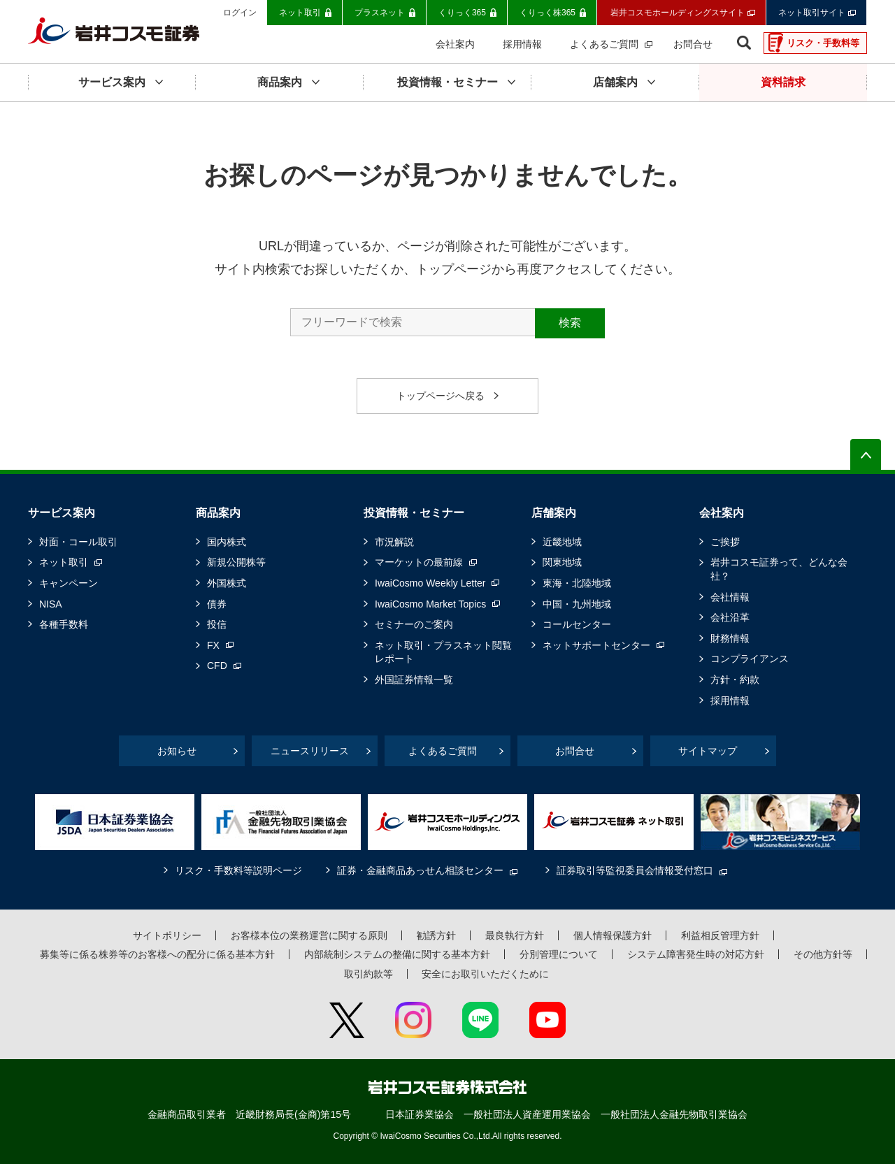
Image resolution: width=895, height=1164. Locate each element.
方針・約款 (734, 679)
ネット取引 (63, 562)
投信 (217, 624)
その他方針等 (823, 954)
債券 (217, 604)
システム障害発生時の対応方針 (695, 954)
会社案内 (721, 513)
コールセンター (577, 624)
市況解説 (394, 541)
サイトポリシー (167, 935)
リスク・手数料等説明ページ (238, 870)
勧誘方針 (436, 935)
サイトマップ (707, 750)
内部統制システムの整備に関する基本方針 (397, 954)
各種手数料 (63, 624)
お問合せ (574, 750)
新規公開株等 (236, 562)
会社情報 (730, 597)
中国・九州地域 (577, 604)
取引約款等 (368, 973)
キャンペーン (68, 583)
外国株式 (226, 583)
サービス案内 (61, 513)
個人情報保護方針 (612, 935)
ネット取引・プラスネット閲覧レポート (443, 652)
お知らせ (176, 750)
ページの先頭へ (865, 454)
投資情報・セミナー (414, 513)
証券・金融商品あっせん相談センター (420, 870)
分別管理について (559, 954)
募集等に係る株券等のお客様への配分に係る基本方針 (157, 954)
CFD (217, 665)
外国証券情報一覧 (414, 679)
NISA (50, 604)
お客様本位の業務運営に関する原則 (309, 935)
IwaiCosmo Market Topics (430, 604)
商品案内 (218, 513)
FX (213, 645)
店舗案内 (553, 513)
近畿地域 (562, 541)
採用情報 (730, 700)
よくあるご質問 (442, 750)
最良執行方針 (514, 935)
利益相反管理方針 (720, 935)
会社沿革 (730, 617)
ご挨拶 (725, 541)
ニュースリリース (310, 750)
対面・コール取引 (78, 541)
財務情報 (730, 638)
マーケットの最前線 (419, 562)
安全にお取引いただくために (485, 973)
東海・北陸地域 (577, 583)
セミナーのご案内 (414, 624)
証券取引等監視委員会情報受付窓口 (635, 870)
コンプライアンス (749, 658)
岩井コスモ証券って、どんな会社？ (778, 569)
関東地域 (562, 562)
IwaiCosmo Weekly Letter (430, 583)
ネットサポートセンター (596, 645)
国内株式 (226, 541)
